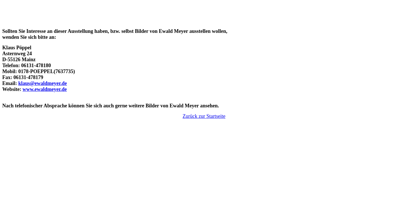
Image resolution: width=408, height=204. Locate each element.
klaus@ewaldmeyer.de (42, 83)
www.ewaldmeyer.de (45, 89)
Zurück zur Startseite (204, 116)
